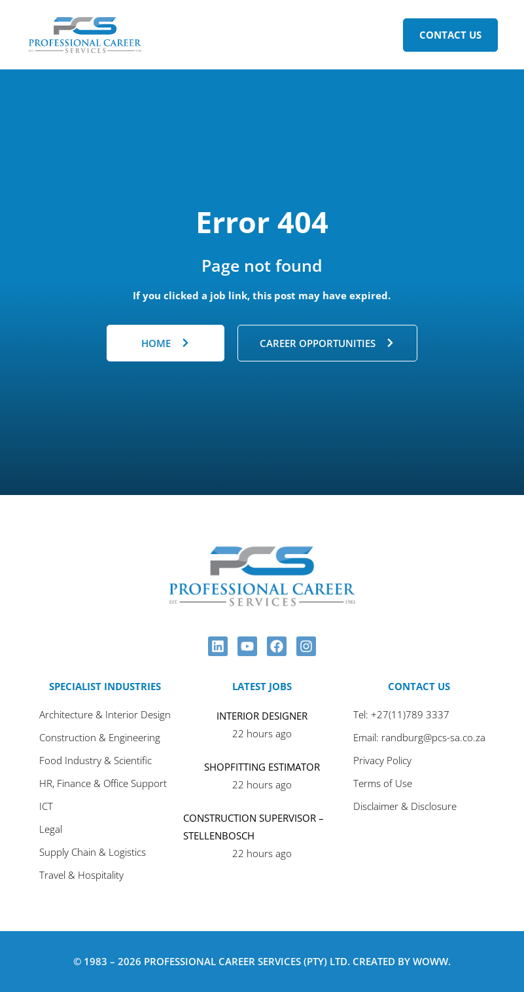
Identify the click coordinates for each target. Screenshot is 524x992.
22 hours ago (262, 733)
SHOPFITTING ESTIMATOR (262, 766)
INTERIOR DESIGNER (262, 715)
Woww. (432, 961)
